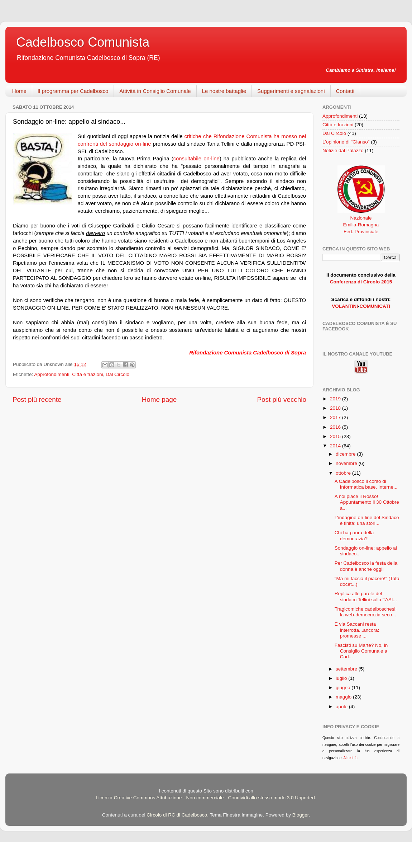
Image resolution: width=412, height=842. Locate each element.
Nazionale (361, 218)
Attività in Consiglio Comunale (155, 91)
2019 (336, 398)
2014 (336, 445)
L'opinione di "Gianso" (346, 142)
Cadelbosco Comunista (82, 42)
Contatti (345, 91)
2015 (336, 436)
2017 (336, 417)
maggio (344, 697)
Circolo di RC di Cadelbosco (177, 815)
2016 (336, 427)
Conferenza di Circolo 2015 (361, 281)
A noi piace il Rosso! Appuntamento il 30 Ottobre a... (367, 502)
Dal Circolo (117, 374)
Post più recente (37, 399)
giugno (343, 687)
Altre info (350, 758)
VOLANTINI (345, 306)
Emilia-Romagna (361, 224)
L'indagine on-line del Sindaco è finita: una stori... (367, 520)
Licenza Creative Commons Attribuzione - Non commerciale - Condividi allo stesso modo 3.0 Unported (205, 797)
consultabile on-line (196, 158)
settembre (347, 669)
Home (19, 91)
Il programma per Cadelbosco (73, 91)
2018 (336, 408)
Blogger (300, 815)
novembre (347, 463)
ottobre (344, 473)
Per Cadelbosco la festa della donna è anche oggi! (366, 565)
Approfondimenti (51, 374)
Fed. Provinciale (361, 231)
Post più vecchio (281, 399)
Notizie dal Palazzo (343, 150)
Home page (159, 399)
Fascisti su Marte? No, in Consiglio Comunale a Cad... (361, 651)
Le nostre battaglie (224, 91)
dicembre (346, 454)
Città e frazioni (87, 374)
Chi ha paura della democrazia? (354, 535)
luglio (342, 678)
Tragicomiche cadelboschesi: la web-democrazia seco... (366, 611)
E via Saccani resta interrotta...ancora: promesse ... (357, 629)
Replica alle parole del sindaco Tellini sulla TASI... (366, 596)
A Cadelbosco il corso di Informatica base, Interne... (366, 484)
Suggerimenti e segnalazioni (291, 91)
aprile (342, 706)
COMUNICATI (375, 306)
